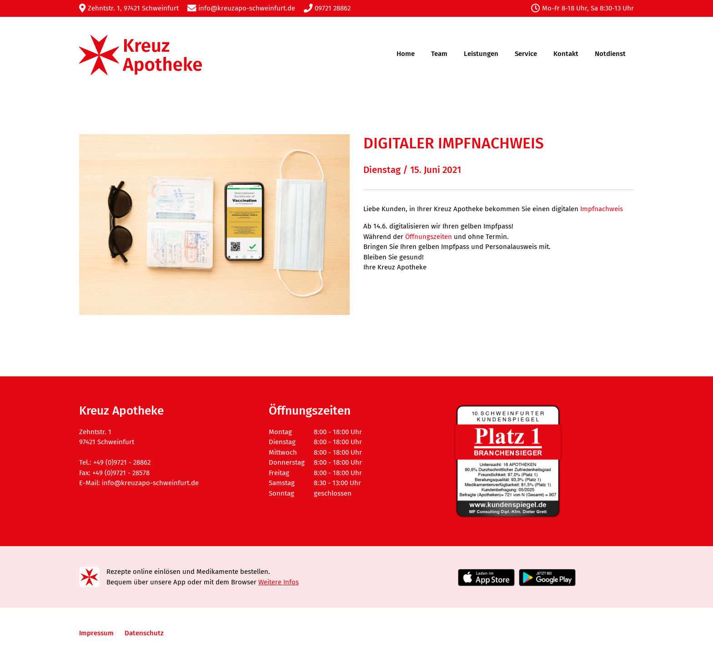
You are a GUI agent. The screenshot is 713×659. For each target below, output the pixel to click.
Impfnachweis (601, 209)
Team (439, 54)
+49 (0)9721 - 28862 (122, 462)
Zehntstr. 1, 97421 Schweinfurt (129, 8)
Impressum (96, 633)
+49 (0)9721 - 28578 (121, 473)
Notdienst (610, 54)
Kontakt (565, 54)
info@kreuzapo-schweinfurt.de (241, 8)
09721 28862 (327, 8)
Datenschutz (144, 633)
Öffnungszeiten (428, 237)
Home (406, 54)
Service (526, 54)
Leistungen (481, 54)
